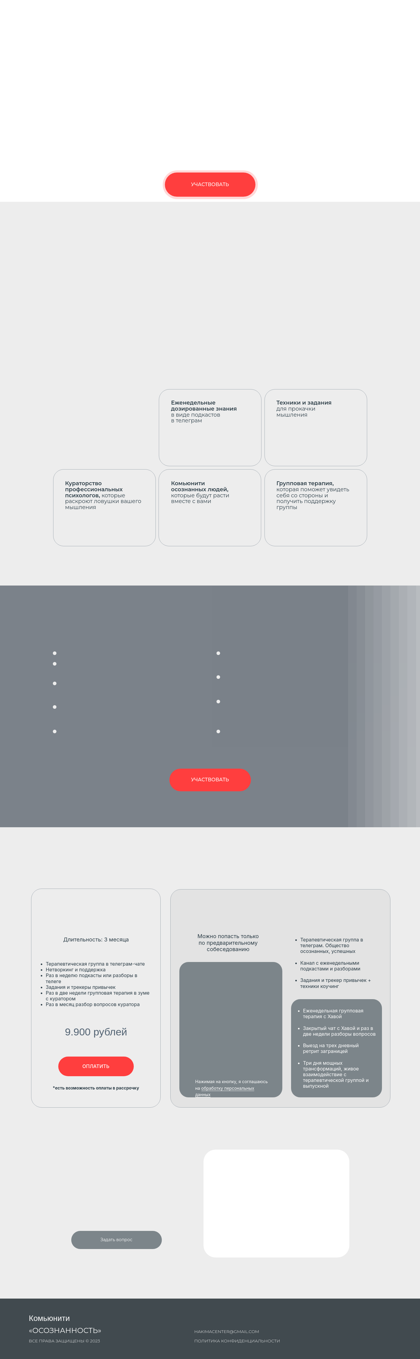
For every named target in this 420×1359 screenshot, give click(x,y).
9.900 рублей (96, 1032)
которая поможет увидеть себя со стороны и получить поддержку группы (313, 495)
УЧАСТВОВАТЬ (210, 184)
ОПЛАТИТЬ (96, 1066)
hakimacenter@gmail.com (226, 1331)
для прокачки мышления (304, 408)
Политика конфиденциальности (237, 1341)
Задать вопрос (117, 1239)
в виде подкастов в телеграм (204, 411)
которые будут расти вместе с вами (200, 492)
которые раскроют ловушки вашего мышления (103, 495)
